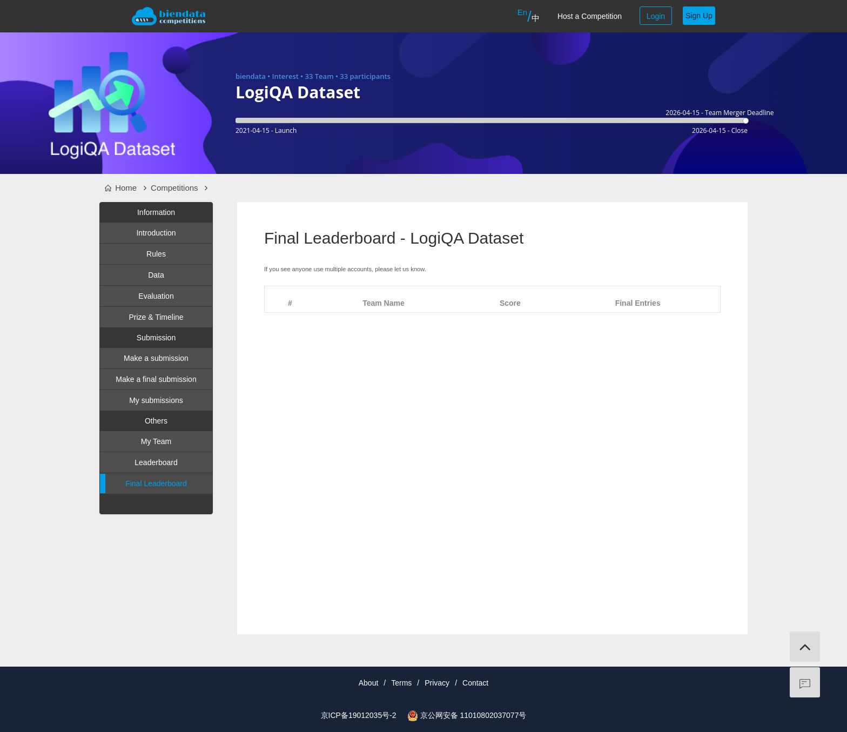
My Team (156, 441)
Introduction (156, 233)
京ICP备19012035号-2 (358, 715)
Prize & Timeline (156, 317)
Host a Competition (589, 16)
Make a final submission (156, 379)
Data (156, 275)
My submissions (156, 400)
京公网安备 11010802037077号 (473, 715)
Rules (156, 254)
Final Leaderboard (143, 483)
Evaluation (155, 296)
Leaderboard (156, 462)
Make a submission (156, 358)
